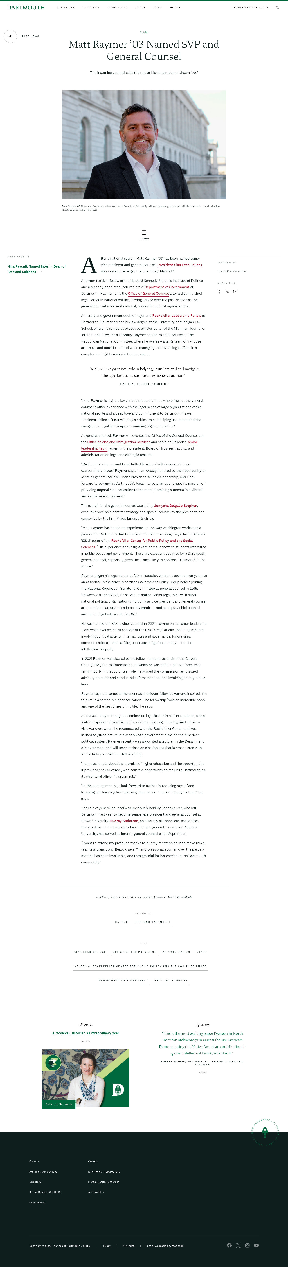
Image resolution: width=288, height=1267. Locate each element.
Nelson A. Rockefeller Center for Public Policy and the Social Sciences (141, 966)
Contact (34, 1161)
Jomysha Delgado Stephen (175, 505)
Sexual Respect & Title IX (45, 1192)
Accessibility (96, 1192)
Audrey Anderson (124, 820)
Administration (176, 952)
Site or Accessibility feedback (164, 1246)
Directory (35, 1182)
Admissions (65, 7)
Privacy (106, 1246)
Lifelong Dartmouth (153, 922)
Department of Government (167, 287)
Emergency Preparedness (104, 1171)
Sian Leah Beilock (90, 952)
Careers (93, 1161)
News (158, 7)
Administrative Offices (43, 1171)
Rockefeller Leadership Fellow (176, 315)
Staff (202, 952)
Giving (175, 7)
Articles (144, 32)
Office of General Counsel (148, 293)
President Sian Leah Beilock (180, 264)
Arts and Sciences (171, 980)
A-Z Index (129, 1246)
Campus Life (118, 7)
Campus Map (37, 1202)
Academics (91, 7)
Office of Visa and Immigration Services (118, 442)
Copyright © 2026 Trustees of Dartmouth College (59, 1246)
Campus (121, 922)
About (141, 7)
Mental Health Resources (103, 1182)
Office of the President (134, 952)
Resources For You (251, 7)
